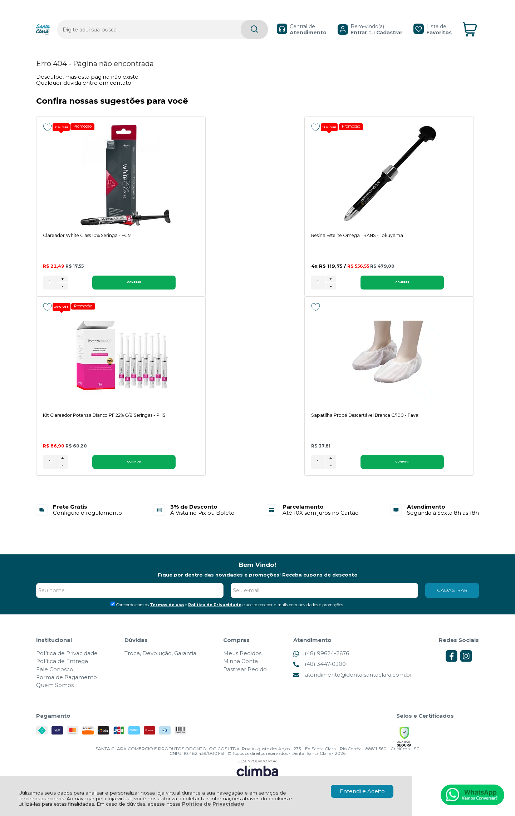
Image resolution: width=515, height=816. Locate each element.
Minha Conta (240, 669)
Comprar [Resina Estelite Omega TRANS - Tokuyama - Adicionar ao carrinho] (267, 289)
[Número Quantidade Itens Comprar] (50, 289)
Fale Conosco (54, 676)
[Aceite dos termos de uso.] (113, 611)
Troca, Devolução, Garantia (160, 660)
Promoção (86, 126)
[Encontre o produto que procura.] (219, 17)
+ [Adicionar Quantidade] (62, 285)
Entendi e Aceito (362, 791)
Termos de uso (167, 612)
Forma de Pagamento (66, 684)
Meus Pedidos (242, 660)
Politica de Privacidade (214, 612)
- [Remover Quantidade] (63, 293)
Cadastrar (372, 20)
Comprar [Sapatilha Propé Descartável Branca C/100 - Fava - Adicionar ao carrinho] (102, 469)
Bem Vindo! (257, 572)
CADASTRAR (452, 597)
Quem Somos (55, 692)
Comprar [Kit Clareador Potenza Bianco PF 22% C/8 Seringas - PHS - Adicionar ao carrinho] (432, 289)
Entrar (341, 20)
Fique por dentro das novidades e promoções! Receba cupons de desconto (258, 582)
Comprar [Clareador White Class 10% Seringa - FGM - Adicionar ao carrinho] (102, 289)
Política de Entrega (62, 669)
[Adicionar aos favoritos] (47, 127)
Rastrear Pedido (245, 676)
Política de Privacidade (213, 804)
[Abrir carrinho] (470, 17)
